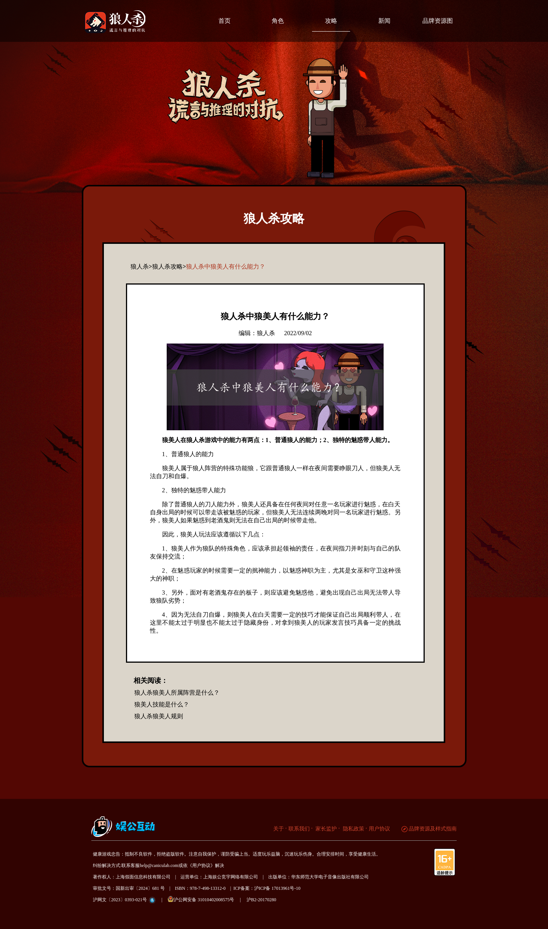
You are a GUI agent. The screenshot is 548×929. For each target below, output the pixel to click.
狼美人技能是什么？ (161, 704)
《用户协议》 (201, 865)
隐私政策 (352, 829)
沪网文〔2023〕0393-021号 (120, 899)
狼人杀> (141, 266)
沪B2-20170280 (261, 899)
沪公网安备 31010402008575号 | (206, 899)
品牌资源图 (437, 20)
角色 (278, 20)
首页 (224, 20)
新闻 (384, 20)
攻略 (331, 20)
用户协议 (379, 829)
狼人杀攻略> (169, 266)
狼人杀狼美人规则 (158, 716)
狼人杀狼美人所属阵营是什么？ (177, 692)
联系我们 (299, 829)
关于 (278, 829)
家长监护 (325, 829)
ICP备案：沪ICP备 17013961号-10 (266, 888)
